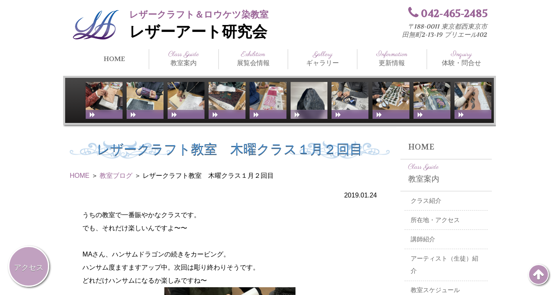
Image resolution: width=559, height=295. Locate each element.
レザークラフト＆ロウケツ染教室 (198, 14)
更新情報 (392, 58)
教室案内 (183, 58)
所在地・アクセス (435, 220)
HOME (114, 58)
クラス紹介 (426, 201)
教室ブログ (116, 175)
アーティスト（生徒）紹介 (444, 264)
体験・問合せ (461, 58)
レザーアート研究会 (198, 32)
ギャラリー (322, 58)
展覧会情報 (253, 58)
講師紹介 (423, 239)
